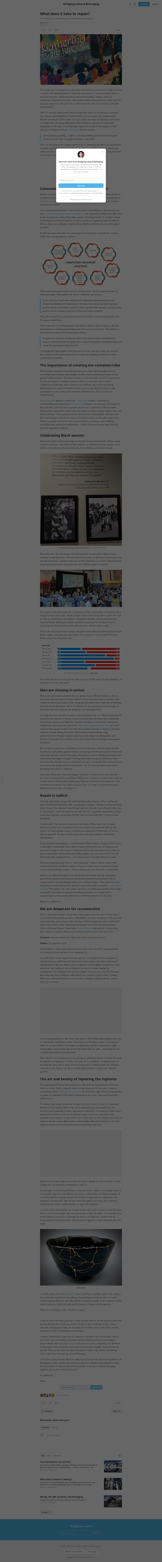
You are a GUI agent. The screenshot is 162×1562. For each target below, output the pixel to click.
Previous (47, 1411)
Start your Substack (74, 1551)
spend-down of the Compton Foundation (64, 213)
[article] (81, 1467)
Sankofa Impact (84, 928)
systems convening (49, 201)
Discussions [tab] (57, 1456)
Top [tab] (42, 1456)
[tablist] (49, 1427)
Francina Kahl (77, 404)
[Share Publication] (135, 4)
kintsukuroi (69, 1294)
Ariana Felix (82, 400)
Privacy (79, 1546)
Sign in (155, 4)
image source (81, 1287)
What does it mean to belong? (56, 1479)
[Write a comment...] (83, 1438)
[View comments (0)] (50, 30)
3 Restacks (65, 1395)
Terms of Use (92, 191)
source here (94, 673)
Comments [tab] (45, 1427)
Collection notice (95, 1546)
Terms (85, 1546)
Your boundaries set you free (55, 1461)
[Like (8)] (43, 30)
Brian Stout (44, 23)
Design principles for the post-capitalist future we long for (63, 1500)
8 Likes (58, 1395)
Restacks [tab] (54, 1427)
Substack (70, 1557)
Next (116, 1411)
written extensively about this (96, 725)
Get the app (91, 1552)
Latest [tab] (48, 1456)
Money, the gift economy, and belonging (61, 1496)
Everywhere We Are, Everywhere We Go (75, 547)
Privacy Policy (98, 193)
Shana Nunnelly (47, 400)
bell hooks (73, 129)
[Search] (130, 4)
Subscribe (144, 4)
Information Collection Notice (80, 193)
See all (46, 1512)
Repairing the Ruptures (70, 1091)
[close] (102, 152)
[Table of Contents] (2, 781)
